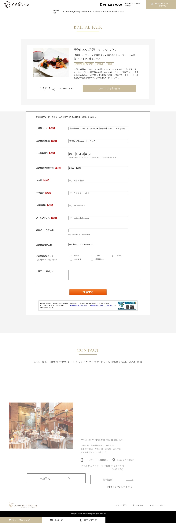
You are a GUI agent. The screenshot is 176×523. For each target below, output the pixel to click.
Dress (120, 11)
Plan (107, 11)
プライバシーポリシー (158, 505)
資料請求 (108, 483)
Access (145, 11)
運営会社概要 (138, 505)
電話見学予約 (90, 520)
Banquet (65, 11)
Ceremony (48, 11)
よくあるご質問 (120, 505)
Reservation (162, 4)
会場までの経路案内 (125, 464)
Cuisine (94, 11)
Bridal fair (31, 11)
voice (132, 11)
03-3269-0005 (96, 464)
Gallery (79, 11)
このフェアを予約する (109, 88)
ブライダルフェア (21, 520)
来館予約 (45, 482)
